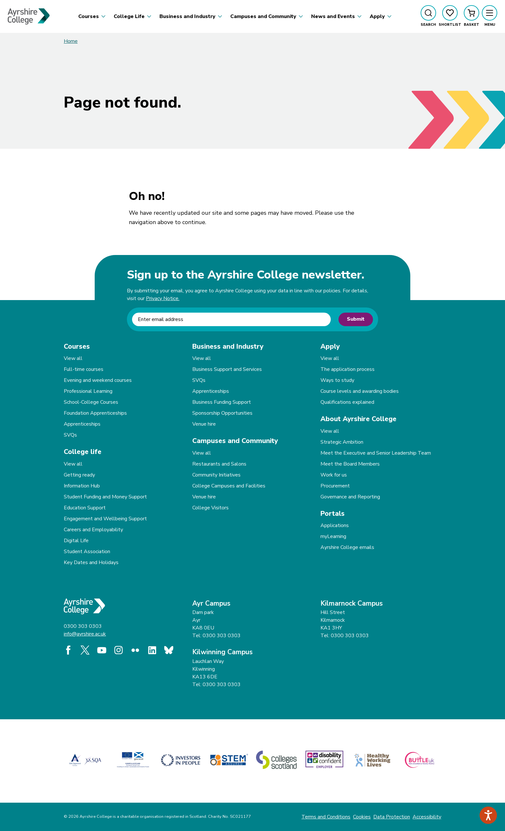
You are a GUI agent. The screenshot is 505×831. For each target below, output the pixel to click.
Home (71, 41)
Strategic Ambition (341, 442)
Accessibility (427, 816)
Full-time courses (83, 369)
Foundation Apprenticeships (95, 413)
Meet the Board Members (350, 463)
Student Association (87, 551)
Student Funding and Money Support (105, 496)
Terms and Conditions (325, 816)
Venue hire (204, 424)
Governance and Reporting (350, 496)
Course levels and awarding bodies (359, 391)
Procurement (335, 485)
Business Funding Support (221, 402)
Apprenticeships (82, 424)
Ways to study (337, 380)
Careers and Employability (93, 529)
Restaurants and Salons (219, 463)
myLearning (333, 536)
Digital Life (76, 540)
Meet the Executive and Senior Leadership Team (375, 453)
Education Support (85, 507)
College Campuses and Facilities (228, 485)
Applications (334, 525)
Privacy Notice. (162, 298)
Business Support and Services (227, 369)
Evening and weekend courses (98, 380)
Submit (356, 319)
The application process (347, 369)
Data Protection (391, 816)
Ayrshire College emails (347, 547)
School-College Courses (91, 402)
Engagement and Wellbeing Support (105, 518)
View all (73, 358)
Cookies (362, 816)
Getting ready (79, 474)
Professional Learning (88, 391)
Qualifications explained (347, 402)
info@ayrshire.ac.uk (85, 633)
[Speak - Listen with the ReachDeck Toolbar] (488, 815)
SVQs (70, 435)
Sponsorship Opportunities (222, 413)
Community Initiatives (216, 474)
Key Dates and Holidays (91, 562)
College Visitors (210, 507)
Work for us (333, 474)
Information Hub (82, 485)
